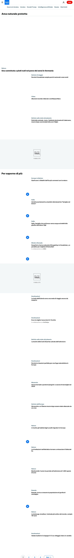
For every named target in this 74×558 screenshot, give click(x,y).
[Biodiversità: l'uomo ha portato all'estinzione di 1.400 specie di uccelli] (51, 478)
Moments (34, 382)
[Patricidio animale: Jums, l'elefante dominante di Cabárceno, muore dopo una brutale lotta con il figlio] (51, 128)
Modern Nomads (36, 243)
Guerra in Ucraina (13, 7)
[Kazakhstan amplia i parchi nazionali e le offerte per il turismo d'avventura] (51, 84)
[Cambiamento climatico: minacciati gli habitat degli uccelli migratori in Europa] (51, 435)
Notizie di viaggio (37, 75)
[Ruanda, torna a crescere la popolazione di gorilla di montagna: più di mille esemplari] (51, 500)
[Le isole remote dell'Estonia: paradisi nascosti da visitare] (51, 306)
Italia (33, 199)
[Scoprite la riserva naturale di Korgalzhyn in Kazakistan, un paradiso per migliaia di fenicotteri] (51, 252)
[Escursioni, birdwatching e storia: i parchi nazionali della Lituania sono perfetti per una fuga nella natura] (51, 370)
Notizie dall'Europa (37, 404)
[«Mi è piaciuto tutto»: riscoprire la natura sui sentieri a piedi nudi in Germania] (37, 71)
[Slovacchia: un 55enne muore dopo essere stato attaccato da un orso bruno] (51, 413)
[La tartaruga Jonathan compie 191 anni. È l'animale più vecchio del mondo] (51, 521)
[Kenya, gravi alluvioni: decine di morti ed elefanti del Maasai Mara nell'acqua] (51, 106)
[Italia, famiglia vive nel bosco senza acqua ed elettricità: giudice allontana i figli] (51, 231)
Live (69, 2)
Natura (4, 68)
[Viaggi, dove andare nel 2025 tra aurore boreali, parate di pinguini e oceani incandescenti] (51, 392)
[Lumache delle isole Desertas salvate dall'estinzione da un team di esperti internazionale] (51, 349)
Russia (56, 7)
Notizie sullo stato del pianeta (41, 118)
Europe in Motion (37, 178)
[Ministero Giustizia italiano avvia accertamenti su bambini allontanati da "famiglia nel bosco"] (51, 209)
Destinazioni (35, 296)
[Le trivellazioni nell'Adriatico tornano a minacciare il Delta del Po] (51, 457)
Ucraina (22, 7)
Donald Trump (31, 7)
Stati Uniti (64, 7)
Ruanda (33, 490)
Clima (33, 96)
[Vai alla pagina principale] (7, 2)
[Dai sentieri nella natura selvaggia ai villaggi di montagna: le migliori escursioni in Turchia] (51, 327)
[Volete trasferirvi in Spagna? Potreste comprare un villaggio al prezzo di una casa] (51, 543)
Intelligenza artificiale (45, 7)
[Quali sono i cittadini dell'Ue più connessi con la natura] (51, 188)
